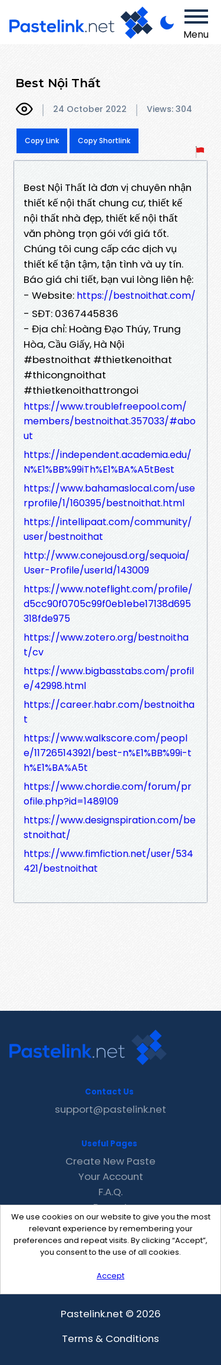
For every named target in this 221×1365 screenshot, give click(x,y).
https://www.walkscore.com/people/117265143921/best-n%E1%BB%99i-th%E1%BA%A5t (108, 752)
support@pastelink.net (110, 1109)
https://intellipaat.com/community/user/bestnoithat (108, 529)
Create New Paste (110, 1161)
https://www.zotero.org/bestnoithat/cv (106, 645)
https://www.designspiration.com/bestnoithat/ (110, 827)
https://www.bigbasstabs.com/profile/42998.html (109, 678)
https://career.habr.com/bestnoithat (109, 712)
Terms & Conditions (110, 1338)
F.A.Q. (110, 1192)
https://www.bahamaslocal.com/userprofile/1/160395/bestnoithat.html (109, 496)
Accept (110, 1275)
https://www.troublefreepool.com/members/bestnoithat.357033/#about (110, 421)
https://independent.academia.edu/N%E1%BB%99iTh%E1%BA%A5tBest (108, 462)
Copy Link (42, 141)
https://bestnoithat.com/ (136, 295)
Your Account (110, 1176)
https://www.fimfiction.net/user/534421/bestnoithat (108, 861)
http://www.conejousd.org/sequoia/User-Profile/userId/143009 (107, 563)
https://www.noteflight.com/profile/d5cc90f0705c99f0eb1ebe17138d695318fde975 (108, 603)
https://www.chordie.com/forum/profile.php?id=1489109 (108, 794)
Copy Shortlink (104, 141)
